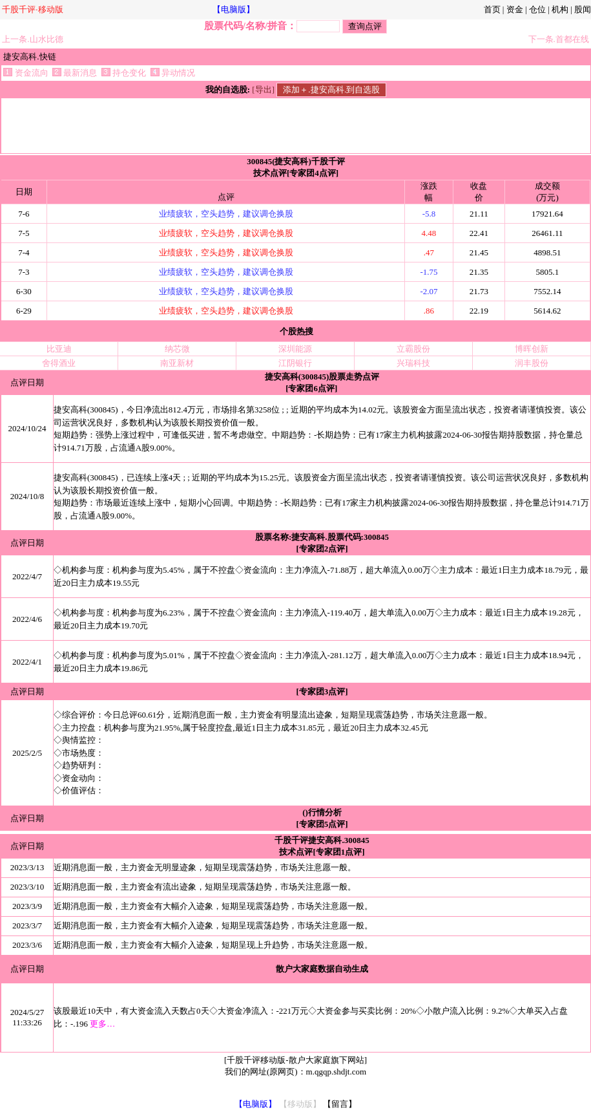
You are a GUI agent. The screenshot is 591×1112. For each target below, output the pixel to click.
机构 (560, 9)
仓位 (537, 9)
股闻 (582, 9)
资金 (514, 9)
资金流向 (25, 73)
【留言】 (340, 1104)
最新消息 (74, 73)
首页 (492, 9)
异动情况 (172, 73)
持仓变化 (123, 73)
